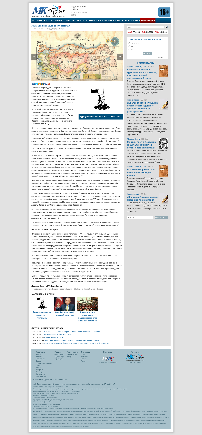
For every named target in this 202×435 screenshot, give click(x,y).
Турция (100, 289)
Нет (132, 46)
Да (132, 49)
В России (39, 357)
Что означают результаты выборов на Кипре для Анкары (140, 172)
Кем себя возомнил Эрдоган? (57, 334)
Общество (70, 21)
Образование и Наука (44, 363)
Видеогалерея (41, 376)
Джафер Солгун (39, 286)
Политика (59, 21)
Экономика (91, 21)
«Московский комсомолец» (89, 384)
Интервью (39, 370)
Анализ (38, 367)
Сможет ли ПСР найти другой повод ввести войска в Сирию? (72, 332)
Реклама (84, 359)
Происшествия (132, 21)
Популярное (40, 359)
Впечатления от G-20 (53, 337)
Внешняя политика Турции (47, 289)
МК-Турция (37, 21)
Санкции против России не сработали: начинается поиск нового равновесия (141, 145)
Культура (102, 21)
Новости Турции (65, 289)
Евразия (39, 354)
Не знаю (135, 44)
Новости (48, 21)
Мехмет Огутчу (134, 139)
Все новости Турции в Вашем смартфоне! (50, 380)
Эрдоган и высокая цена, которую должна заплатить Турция (71, 340)
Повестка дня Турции (137, 66)
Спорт (38, 365)
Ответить (147, 53)
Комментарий (133, 100)
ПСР (74, 289)
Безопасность (115, 21)
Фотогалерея (40, 374)
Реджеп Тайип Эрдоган (86, 289)
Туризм (80, 21)
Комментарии (148, 21)
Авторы (69, 357)
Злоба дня (39, 372)
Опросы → (162, 57)
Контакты (84, 357)
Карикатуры (58, 359)
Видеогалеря (59, 357)
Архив (83, 361)
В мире (38, 361)
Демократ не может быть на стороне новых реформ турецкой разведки (76, 343)
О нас (83, 354)
